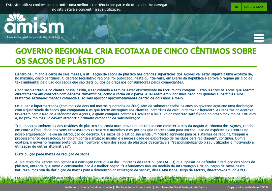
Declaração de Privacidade (133, 187)
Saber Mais (254, 7)
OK (235, 7)
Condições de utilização (96, 187)
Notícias (70, 187)
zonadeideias (250, 187)
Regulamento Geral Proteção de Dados (181, 187)
